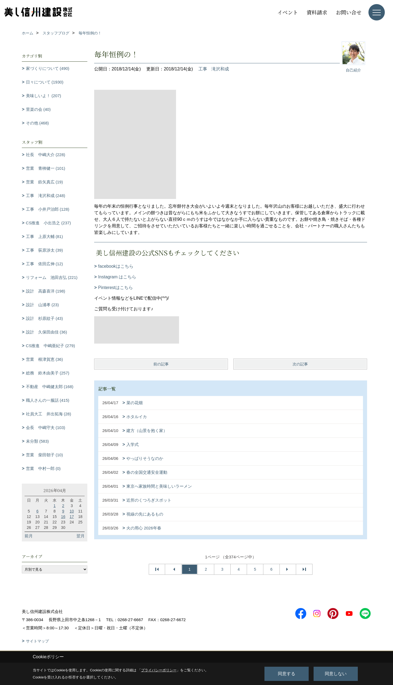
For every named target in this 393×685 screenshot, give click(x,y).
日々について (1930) (45, 82)
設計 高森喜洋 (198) (45, 291)
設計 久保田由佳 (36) (46, 332)
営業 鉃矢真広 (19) (44, 182)
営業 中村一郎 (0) (43, 468)
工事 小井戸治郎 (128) (47, 209)
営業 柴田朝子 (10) (44, 454)
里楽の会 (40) (38, 109)
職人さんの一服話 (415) (47, 400)
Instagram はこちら (117, 277)
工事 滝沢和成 (213, 69)
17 (72, 516)
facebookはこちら (115, 266)
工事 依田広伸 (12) (44, 263)
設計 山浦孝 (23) (42, 304)
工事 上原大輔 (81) (44, 236)
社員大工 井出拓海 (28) (48, 414)
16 (63, 516)
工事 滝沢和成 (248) (45, 195)
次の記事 (300, 364)
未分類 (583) (37, 441)
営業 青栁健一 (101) (45, 168)
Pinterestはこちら (115, 287)
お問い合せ (349, 12)
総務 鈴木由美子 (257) (47, 373)
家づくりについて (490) (47, 68)
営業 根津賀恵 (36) (44, 359)
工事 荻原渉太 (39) (44, 250)
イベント (287, 12)
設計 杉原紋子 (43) (44, 318)
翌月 (80, 536)
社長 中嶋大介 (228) (45, 154)
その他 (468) (37, 123)
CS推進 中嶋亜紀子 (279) (50, 345)
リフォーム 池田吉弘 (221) (52, 277)
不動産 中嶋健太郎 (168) (49, 386)
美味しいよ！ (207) (43, 95)
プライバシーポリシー (159, 670)
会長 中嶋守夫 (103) (45, 427)
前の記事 (161, 364)
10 (72, 511)
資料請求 (316, 12)
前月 (29, 536)
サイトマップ (37, 641)
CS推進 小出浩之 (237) (48, 223)
